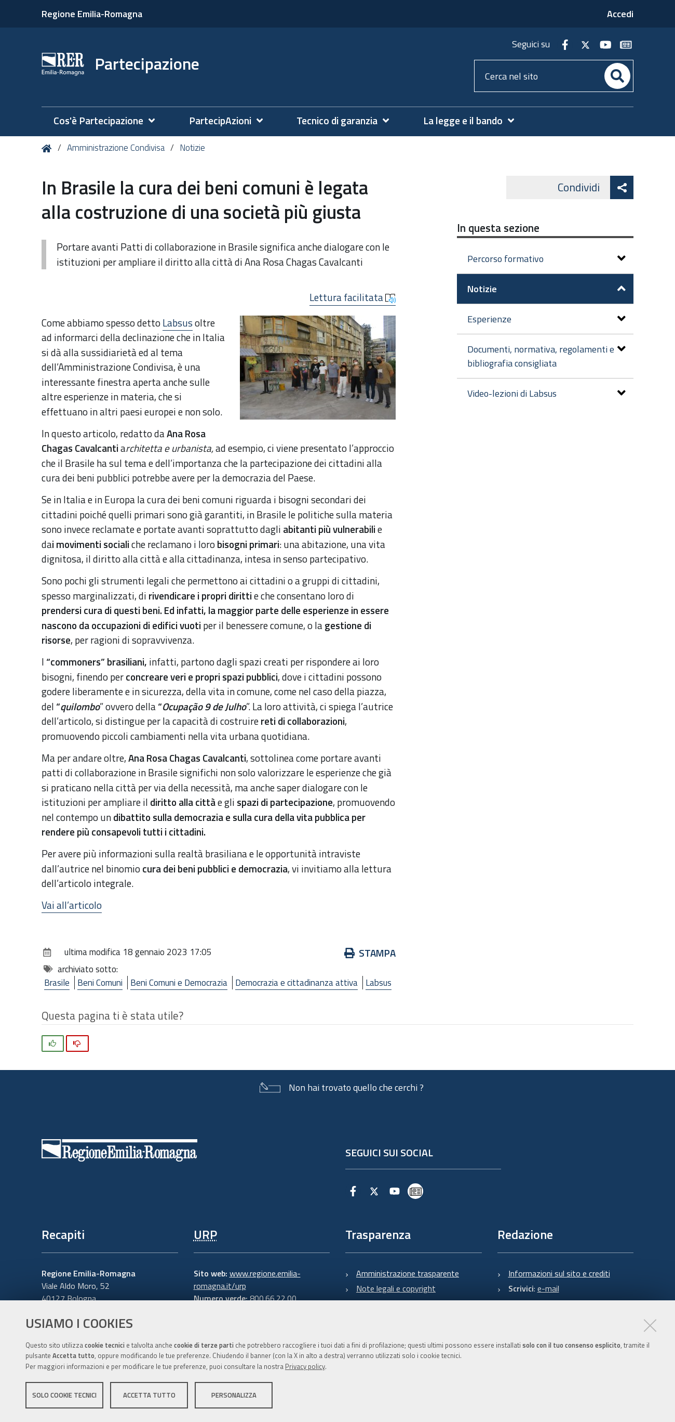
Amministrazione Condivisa (116, 147)
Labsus (178, 322)
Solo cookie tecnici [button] (64, 1395)
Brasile (57, 982)
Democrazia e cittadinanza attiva (296, 982)
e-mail (548, 1288)
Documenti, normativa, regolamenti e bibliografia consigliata (546, 356)
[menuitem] (109, 120)
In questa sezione (498, 227)
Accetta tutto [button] (149, 1395)
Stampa (370, 952)
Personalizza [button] (233, 1395)
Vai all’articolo (72, 904)
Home (49, 148)
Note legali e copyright (396, 1288)
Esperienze (546, 319)
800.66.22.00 (273, 1298)
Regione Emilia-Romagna (92, 14)
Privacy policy (305, 1366)
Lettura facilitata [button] (352, 297)
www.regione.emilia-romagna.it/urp (247, 1279)
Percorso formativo (546, 259)
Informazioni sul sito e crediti (559, 1273)
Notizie (192, 147)
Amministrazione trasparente (407, 1273)
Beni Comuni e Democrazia (178, 982)
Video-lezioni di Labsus (546, 393)
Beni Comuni (100, 982)
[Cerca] (617, 76)
